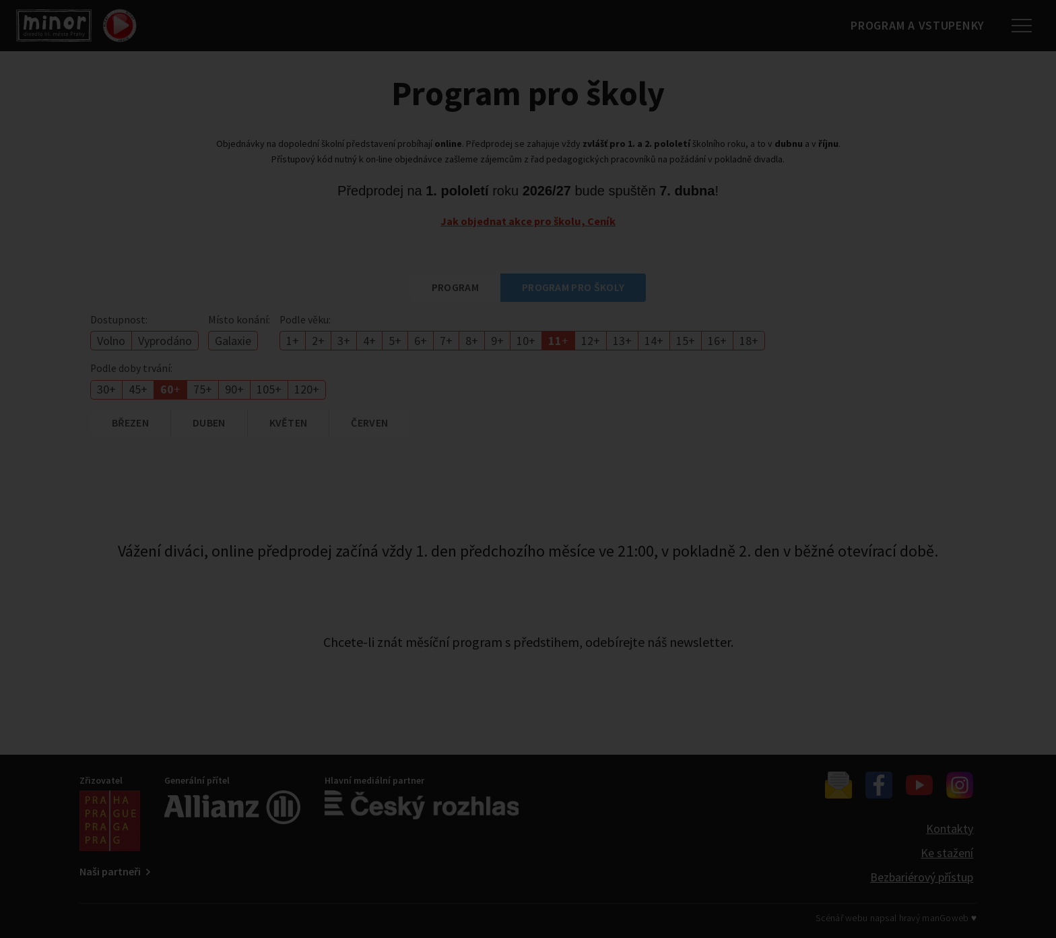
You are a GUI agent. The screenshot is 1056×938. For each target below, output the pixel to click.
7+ (446, 340)
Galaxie (233, 340)
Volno (111, 340)
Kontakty (949, 828)
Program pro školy (573, 287)
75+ (202, 389)
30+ (106, 389)
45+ (138, 389)
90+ (234, 389)
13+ (622, 340)
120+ (306, 389)
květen (288, 422)
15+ (685, 340)
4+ (369, 340)
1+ (292, 340)
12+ (590, 340)
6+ (420, 340)
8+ (471, 340)
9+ (497, 340)
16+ (717, 340)
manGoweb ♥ (949, 918)
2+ (318, 340)
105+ (269, 389)
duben (209, 422)
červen (369, 422)
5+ (395, 340)
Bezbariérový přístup (921, 877)
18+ (748, 340)
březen (130, 422)
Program (455, 287)
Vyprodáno (165, 340)
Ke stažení (947, 853)
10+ (526, 340)
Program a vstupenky (911, 25)
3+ (343, 340)
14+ (654, 340)
